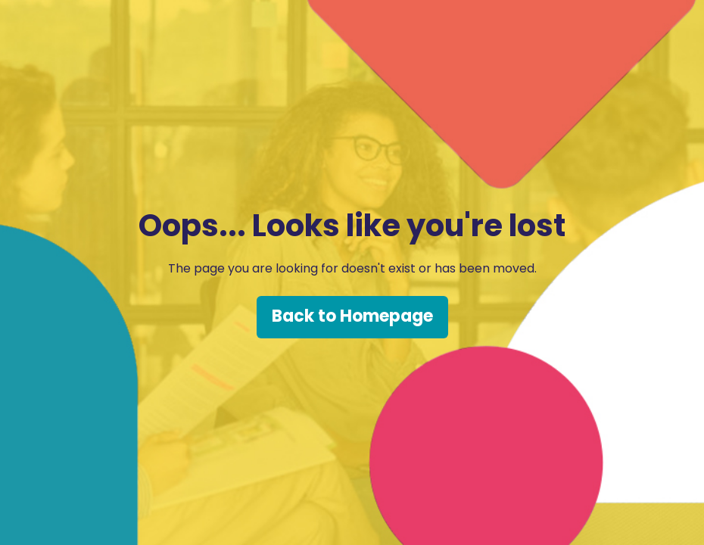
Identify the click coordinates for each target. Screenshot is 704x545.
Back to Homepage (352, 316)
